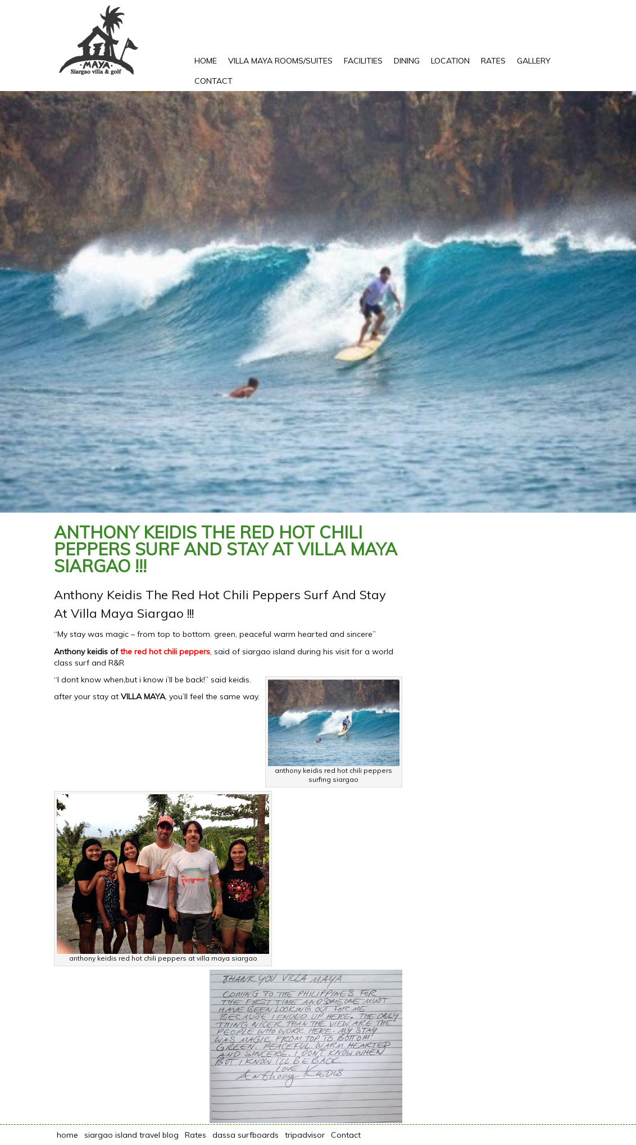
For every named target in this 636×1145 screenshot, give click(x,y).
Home (205, 61)
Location (450, 61)
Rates (493, 61)
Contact (213, 81)
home (67, 1135)
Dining (407, 61)
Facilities (363, 61)
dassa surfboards (245, 1135)
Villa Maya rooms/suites (280, 61)
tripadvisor (305, 1135)
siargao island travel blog (131, 1135)
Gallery (534, 61)
